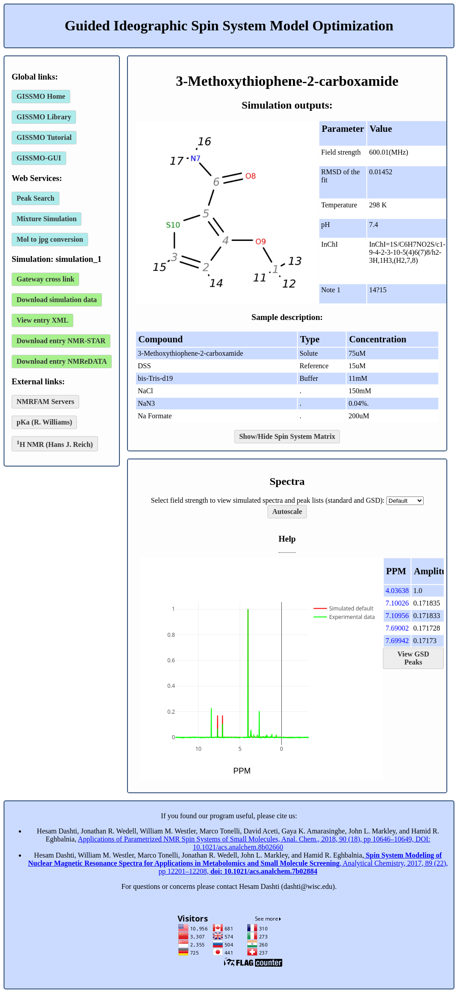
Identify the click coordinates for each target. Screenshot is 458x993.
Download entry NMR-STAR (61, 341)
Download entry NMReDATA (62, 361)
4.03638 (397, 590)
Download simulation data (57, 299)
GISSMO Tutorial (44, 137)
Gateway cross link (45, 279)
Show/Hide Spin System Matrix (287, 436)
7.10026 (397, 603)
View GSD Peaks (413, 658)
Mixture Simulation (46, 219)
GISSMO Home (41, 96)
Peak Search (36, 198)
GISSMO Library (44, 117)
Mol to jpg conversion (50, 239)
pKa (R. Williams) (44, 422)
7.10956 (397, 615)
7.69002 (397, 628)
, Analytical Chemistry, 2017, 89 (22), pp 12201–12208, (238, 863)
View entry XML (42, 320)
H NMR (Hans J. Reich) (55, 443)
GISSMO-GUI (39, 158)
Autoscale (287, 511)
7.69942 (397, 640)
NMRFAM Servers (45, 401)
